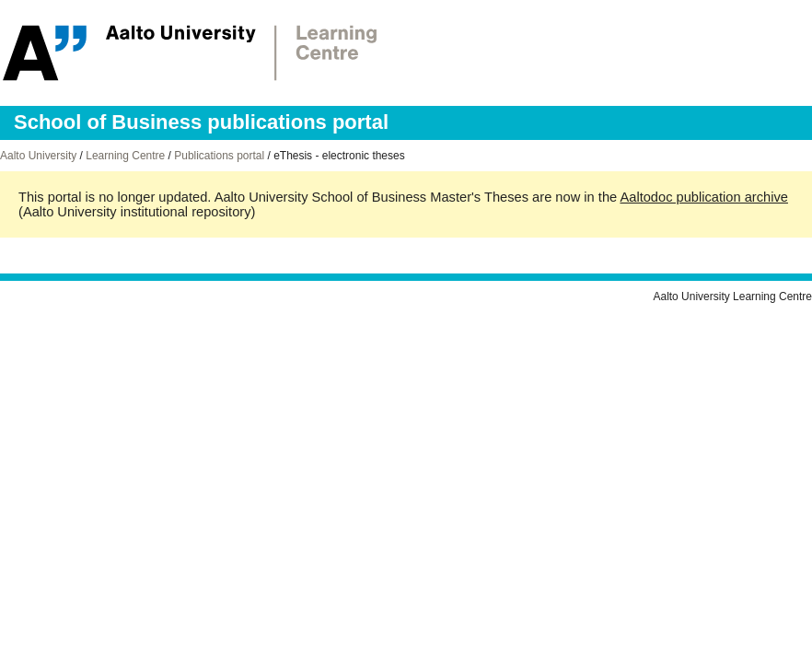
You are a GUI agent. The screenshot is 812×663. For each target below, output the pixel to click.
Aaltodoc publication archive (704, 197)
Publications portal (219, 155)
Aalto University (38, 155)
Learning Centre (125, 155)
